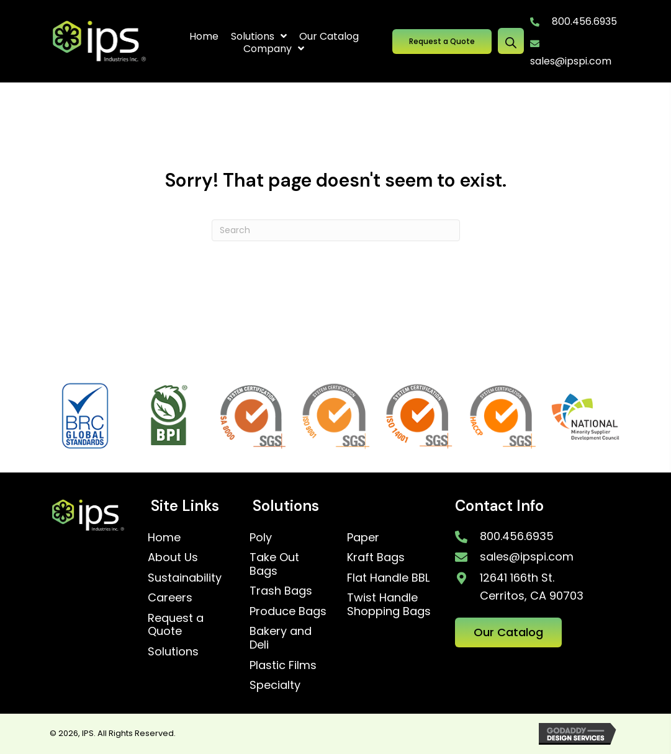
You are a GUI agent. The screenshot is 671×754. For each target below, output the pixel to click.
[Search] (336, 230)
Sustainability (185, 577)
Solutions (173, 651)
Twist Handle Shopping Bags (389, 604)
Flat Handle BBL (388, 577)
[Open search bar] (511, 41)
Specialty (275, 685)
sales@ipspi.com (570, 61)
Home (164, 537)
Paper (363, 537)
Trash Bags (281, 590)
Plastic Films (283, 665)
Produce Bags (288, 611)
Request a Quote (176, 624)
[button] (442, 41)
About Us (173, 557)
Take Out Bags (274, 564)
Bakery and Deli (281, 637)
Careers (170, 597)
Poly (261, 537)
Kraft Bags (376, 557)
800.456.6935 (584, 21)
